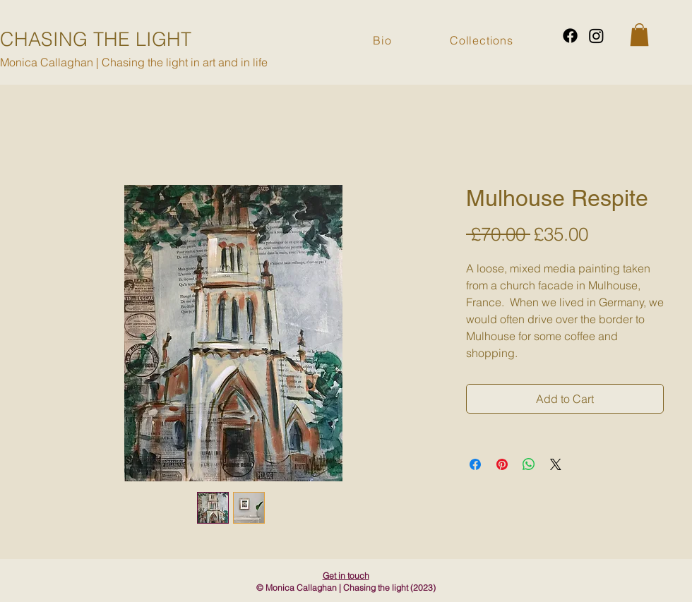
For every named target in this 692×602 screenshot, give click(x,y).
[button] (639, 34)
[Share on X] (555, 464)
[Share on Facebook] (475, 464)
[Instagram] (596, 35)
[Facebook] (570, 35)
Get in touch (346, 575)
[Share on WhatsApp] (528, 464)
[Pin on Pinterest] (502, 464)
